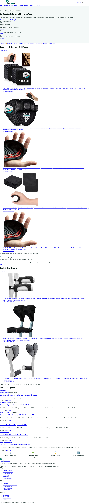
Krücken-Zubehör (4, 392)
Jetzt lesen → (3, 264)
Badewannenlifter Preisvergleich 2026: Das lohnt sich (17, 415)
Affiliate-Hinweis (7, 498)
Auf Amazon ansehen (8, 91)
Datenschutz (6, 496)
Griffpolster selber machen (10, 485)
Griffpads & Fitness (5, 402)
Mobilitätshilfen (31, 5)
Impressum (6, 495)
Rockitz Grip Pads (7, 488)
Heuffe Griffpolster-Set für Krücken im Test (14, 435)
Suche (79, 2)
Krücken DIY (6, 483)
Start (1, 5)
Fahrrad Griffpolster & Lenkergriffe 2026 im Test (15, 405)
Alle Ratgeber (13, 20)
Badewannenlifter (22, 5)
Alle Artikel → (3, 390)
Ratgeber (38, 5)
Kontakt (5, 499)
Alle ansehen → (4, 50)
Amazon (2, 29)
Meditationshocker (8, 478)
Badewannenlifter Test (8, 486)
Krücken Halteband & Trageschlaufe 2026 (13, 425)
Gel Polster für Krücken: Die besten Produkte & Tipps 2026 (18, 395)
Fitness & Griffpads (12, 5)
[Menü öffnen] (82, 2)
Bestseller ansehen (5, 20)
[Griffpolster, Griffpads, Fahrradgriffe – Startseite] (11, 2)
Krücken (5, 5)
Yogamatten (6, 476)
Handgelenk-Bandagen (6, 442)
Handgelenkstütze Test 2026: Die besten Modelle (15, 445)
